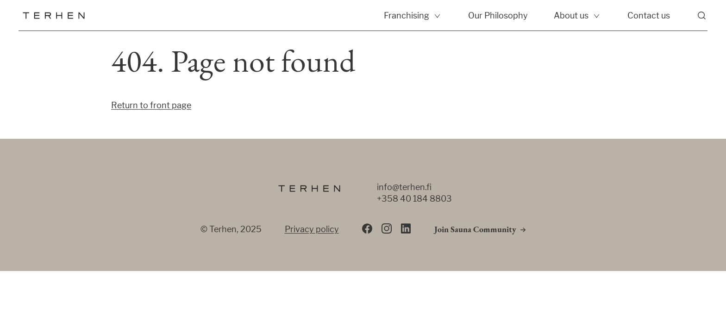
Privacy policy (312, 229)
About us (571, 15)
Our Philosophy (498, 15)
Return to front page (151, 105)
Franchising (406, 15)
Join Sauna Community (475, 230)
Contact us (648, 15)
